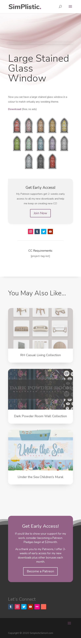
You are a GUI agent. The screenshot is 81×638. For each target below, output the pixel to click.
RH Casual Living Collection (40, 355)
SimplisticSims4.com (41, 633)
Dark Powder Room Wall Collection (40, 416)
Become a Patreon (40, 571)
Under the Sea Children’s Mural (40, 477)
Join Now (40, 213)
